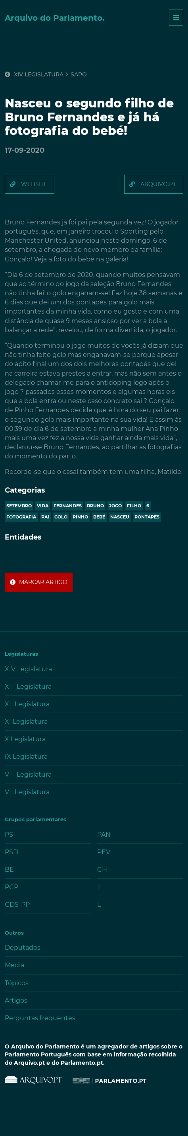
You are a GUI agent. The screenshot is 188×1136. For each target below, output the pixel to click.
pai (45, 517)
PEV (103, 852)
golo (60, 517)
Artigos (16, 1000)
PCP (11, 887)
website (34, 184)
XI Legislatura (26, 721)
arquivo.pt (158, 184)
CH (102, 869)
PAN (104, 834)
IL (100, 887)
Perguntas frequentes (40, 1018)
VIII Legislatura (28, 774)
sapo (79, 74)
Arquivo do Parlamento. (54, 18)
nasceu (119, 517)
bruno (95, 506)
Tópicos (17, 983)
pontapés (146, 517)
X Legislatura (25, 739)
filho (134, 506)
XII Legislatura (27, 704)
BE (9, 869)
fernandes (68, 506)
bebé (99, 517)
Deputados (22, 947)
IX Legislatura (26, 756)
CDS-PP (17, 904)
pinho (80, 517)
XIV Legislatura (34, 74)
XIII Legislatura (28, 686)
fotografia (21, 517)
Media (14, 965)
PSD (11, 852)
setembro (19, 506)
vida (42, 506)
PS (9, 834)
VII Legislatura (27, 792)
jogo (115, 506)
